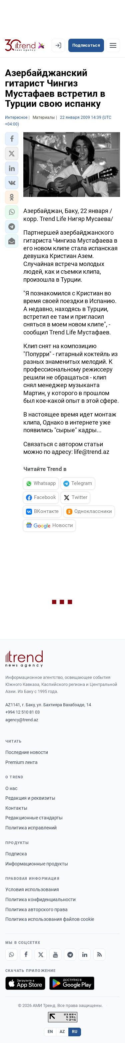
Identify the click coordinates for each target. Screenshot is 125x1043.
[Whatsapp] (11, 955)
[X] (41, 955)
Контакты (16, 808)
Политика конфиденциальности (40, 899)
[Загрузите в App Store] (25, 983)
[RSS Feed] (99, 955)
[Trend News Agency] (24, 658)
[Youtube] (55, 955)
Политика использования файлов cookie (49, 919)
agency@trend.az (21, 719)
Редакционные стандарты (34, 817)
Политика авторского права (36, 909)
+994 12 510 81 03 (22, 712)
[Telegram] (70, 955)
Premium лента (21, 762)
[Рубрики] (113, 45)
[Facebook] (26, 955)
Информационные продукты (36, 863)
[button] (11, 139)
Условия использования (32, 889)
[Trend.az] (25, 45)
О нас (11, 788)
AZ (62, 1031)
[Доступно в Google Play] (71, 983)
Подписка (16, 853)
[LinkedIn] (85, 955)
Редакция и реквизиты (30, 798)
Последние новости (26, 752)
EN (50, 1031)
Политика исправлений (31, 827)
